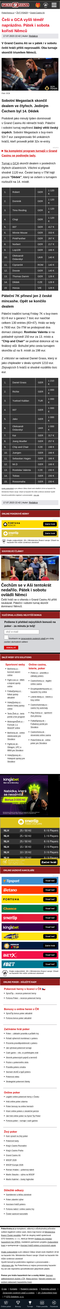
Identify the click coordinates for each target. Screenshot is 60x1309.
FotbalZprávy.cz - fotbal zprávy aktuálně (14, 694)
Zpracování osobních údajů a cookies (19, 1293)
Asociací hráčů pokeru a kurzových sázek (38, 1245)
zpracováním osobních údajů (33, 638)
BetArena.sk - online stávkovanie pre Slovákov (16, 736)
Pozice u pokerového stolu (17, 1062)
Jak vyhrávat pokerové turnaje (19, 1048)
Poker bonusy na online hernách (19, 1106)
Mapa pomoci (32, 1279)
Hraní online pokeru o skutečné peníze (22, 1111)
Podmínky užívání (48, 1289)
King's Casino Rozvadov (16, 1146)
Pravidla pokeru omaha (16, 1067)
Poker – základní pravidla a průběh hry (22, 1033)
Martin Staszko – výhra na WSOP (20, 1174)
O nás (4, 1289)
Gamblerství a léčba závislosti (18, 1195)
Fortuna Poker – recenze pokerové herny (23, 998)
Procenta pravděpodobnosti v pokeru (21, 1043)
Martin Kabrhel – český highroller (20, 1179)
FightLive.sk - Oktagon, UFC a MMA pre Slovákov (15, 747)
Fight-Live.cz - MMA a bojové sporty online (15, 683)
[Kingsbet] (24, 814)
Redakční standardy (29, 1289)
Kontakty (13, 1289)
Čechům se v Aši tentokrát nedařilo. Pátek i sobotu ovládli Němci (26, 590)
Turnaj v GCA (10, 163)
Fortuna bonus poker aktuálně (18, 1018)
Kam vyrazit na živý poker (17, 1136)
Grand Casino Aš (13, 1155)
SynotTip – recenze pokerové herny (21, 993)
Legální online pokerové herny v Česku (22, 1097)
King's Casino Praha (14, 1150)
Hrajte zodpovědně (8, 488)
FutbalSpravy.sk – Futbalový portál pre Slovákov (39, 724)
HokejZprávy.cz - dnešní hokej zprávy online (15, 705)
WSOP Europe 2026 (14, 1165)
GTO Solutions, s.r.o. (15, 1297)
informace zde (8, 1265)
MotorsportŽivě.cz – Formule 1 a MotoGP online (15, 725)
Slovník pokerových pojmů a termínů (21, 1057)
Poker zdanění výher (15, 1199)
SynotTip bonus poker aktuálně (19, 1013)
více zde (36, 495)
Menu (54, 5)
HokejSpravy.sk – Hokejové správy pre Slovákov (16, 758)
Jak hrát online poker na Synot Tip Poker (23, 1116)
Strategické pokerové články (18, 1081)
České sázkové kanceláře (17, 1214)
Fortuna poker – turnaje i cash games (22, 1121)
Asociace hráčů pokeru (15, 1204)
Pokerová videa (12, 1077)
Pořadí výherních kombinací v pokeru (22, 1038)
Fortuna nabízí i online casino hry (20, 1209)
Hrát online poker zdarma (17, 1101)
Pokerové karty (12, 1141)
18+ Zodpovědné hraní (47, 1293)
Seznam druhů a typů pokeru (18, 1072)
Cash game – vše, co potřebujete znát (22, 1053)
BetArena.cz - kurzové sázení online (13, 672)
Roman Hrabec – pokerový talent (20, 1170)
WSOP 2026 (11, 1160)
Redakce (33, 36)
